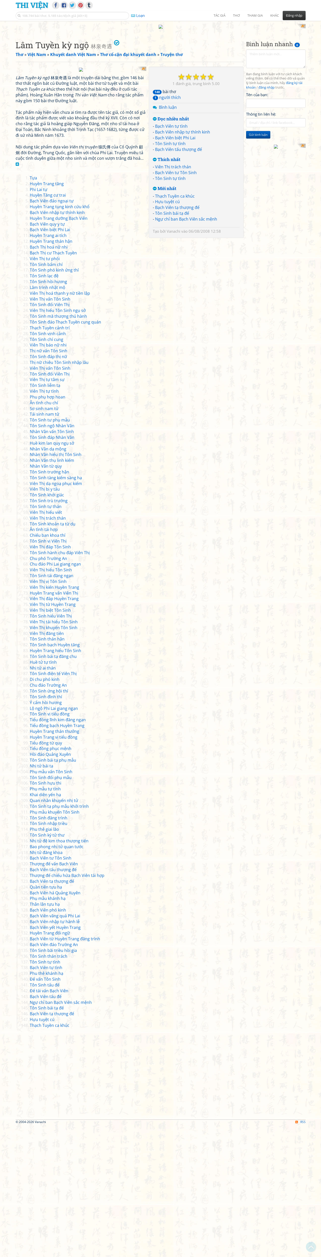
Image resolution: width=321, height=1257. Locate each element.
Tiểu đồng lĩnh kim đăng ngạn (58, 850)
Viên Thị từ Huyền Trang (53, 735)
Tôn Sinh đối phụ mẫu (51, 908)
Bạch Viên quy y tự (47, 355)
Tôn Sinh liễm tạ (45, 516)
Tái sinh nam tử (44, 545)
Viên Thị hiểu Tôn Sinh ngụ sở (58, 441)
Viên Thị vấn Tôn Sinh (50, 430)
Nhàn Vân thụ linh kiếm (52, 591)
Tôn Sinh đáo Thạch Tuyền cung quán (65, 453)
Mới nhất (164, 254)
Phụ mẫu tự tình (45, 920)
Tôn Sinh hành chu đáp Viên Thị (60, 683)
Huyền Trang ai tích (48, 366)
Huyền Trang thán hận (51, 372)
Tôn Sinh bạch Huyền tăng (55, 776)
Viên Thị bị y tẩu (45, 620)
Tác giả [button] (219, 15)
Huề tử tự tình (43, 793)
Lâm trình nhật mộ (47, 418)
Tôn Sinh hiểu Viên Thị (51, 747)
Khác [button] (274, 15)
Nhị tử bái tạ (41, 897)
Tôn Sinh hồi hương (48, 412)
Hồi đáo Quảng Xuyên (50, 885)
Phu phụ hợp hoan (47, 528)
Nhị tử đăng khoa (46, 983)
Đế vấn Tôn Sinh (45, 1110)
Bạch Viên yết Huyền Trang (55, 1058)
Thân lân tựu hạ (45, 1035)
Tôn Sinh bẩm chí (46, 395)
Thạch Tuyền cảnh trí (50, 458)
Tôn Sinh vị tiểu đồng (50, 845)
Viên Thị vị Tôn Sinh (48, 712)
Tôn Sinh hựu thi (45, 914)
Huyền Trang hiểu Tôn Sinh (55, 781)
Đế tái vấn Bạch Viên (49, 1121)
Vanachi (173, 297)
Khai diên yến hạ (45, 925)
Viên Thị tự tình (44, 522)
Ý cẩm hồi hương (46, 833)
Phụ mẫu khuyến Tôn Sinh (54, 943)
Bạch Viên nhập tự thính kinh (182, 198)
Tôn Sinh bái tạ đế (172, 279)
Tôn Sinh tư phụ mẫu (50, 551)
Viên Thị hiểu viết (46, 643)
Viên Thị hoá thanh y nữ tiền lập (60, 424)
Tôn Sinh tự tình (170, 209)
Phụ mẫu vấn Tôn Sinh (51, 902)
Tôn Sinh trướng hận (49, 603)
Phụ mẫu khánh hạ (48, 1029)
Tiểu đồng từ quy (46, 873)
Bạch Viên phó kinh (48, 1041)
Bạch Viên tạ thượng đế (177, 273)
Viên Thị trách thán (173, 233)
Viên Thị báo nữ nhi (48, 476)
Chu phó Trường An (48, 689)
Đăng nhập (294, 15)
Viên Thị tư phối (45, 389)
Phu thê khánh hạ (46, 1104)
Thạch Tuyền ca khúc (175, 262)
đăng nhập (266, 153)
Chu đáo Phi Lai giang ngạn (55, 695)
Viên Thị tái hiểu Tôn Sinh (54, 752)
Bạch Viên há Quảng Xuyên (55, 1023)
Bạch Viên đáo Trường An (54, 1075)
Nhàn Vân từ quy (46, 597)
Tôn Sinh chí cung (46, 470)
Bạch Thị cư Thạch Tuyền (53, 383)
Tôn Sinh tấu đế (45, 1116)
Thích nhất (166, 225)
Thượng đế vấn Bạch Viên (54, 995)
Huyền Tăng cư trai (48, 326)
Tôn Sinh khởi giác (47, 626)
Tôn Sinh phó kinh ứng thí (54, 401)
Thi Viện (32, 5)
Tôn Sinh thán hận (47, 770)
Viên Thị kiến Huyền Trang (54, 718)
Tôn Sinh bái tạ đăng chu (53, 787)
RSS (300, 1252)
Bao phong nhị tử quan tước (56, 977)
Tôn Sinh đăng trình (48, 948)
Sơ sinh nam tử (44, 539)
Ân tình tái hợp (44, 660)
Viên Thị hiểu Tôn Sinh (51, 701)
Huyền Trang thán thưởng (54, 862)
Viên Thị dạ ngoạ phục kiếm (56, 614)
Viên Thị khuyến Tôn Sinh (53, 758)
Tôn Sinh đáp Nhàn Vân (52, 568)
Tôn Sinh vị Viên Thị (48, 672)
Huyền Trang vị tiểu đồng (53, 868)
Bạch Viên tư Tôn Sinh (176, 239)
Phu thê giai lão (44, 960)
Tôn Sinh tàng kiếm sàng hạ (56, 608)
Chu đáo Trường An (48, 816)
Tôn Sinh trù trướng (49, 631)
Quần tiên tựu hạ (46, 1018)
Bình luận (168, 173)
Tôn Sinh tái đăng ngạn (51, 706)
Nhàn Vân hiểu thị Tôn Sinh (55, 585)
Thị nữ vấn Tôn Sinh (48, 482)
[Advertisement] (161, 59)
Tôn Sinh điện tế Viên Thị (53, 804)
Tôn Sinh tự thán (46, 637)
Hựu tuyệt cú (167, 268)
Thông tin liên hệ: (261, 180)
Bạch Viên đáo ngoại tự (52, 332)
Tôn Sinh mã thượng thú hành (58, 447)
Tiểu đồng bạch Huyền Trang (57, 856)
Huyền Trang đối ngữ (50, 1064)
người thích (167, 163)
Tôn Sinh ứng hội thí (49, 822)
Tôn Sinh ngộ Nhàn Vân (52, 556)
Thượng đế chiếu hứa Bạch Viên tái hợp (67, 1006)
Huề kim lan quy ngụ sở (52, 574)
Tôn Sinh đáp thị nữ (48, 487)
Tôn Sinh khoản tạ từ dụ (52, 654)
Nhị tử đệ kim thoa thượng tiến (59, 972)
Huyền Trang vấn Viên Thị (54, 724)
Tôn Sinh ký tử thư (47, 966)
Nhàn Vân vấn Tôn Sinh (52, 562)
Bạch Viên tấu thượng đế (178, 215)
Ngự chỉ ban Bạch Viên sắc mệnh (186, 285)
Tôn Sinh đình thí (46, 827)
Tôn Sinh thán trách (48, 1087)
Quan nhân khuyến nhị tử (54, 931)
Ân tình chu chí (44, 533)
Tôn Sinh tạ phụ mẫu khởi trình (59, 937)
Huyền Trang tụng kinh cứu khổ (60, 337)
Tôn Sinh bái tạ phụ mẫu (53, 891)
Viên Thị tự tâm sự (47, 510)
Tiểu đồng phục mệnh (50, 879)
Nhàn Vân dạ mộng (48, 579)
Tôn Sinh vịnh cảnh (48, 464)
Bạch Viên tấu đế (46, 1127)
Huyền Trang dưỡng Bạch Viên (58, 349)
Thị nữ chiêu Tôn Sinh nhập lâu (59, 493)
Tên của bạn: (257, 160)
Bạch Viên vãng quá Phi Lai (55, 1046)
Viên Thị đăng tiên (47, 764)
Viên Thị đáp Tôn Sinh (50, 677)
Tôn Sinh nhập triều (48, 954)
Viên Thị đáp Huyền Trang (54, 729)
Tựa (33, 308)
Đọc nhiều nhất (171, 184)
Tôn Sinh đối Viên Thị (50, 435)
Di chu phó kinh (45, 810)
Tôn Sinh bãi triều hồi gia (53, 1081)
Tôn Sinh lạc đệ (44, 407)
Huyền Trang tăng (47, 314)
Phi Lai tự (38, 320)
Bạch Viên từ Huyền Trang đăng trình (65, 1070)
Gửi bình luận (258, 201)
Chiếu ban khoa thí (47, 666)
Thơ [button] (236, 15)
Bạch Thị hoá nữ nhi (49, 378)
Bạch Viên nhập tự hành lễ (55, 1052)
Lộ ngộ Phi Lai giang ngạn (54, 839)
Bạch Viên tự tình (171, 192)
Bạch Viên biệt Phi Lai (175, 204)
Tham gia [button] (255, 15)
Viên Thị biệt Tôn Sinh (50, 741)
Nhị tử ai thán (43, 798)
